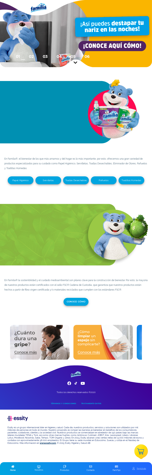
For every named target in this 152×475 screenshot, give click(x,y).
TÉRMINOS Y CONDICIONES (63, 403)
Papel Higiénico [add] (20, 180)
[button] (13, 468)
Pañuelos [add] (103, 180)
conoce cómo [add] (76, 301)
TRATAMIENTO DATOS (91, 403)
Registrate (141, 468)
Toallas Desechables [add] (76, 180)
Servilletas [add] (48, 180)
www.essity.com (48, 443)
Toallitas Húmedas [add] (131, 180)
